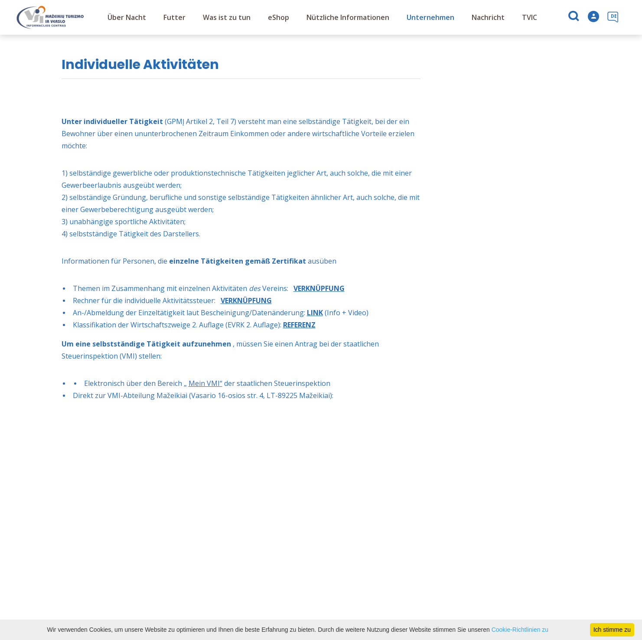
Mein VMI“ (205, 383)
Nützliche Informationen (347, 17)
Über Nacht (127, 17)
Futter (174, 17)
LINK (315, 312)
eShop (278, 17)
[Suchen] (575, 17)
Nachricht (488, 17)
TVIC (529, 17)
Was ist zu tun (227, 17)
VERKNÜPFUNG (319, 288)
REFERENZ (299, 325)
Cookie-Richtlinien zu (520, 629)
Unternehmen (430, 17)
